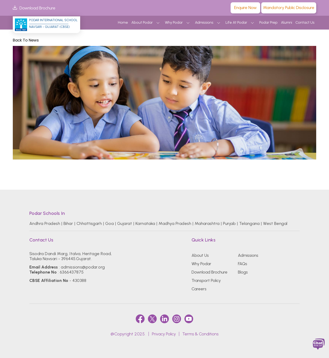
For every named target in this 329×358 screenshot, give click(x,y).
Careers (199, 288)
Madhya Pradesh (175, 223)
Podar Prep (268, 22)
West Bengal (275, 223)
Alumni (286, 22)
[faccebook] (140, 318)
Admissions (204, 22)
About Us (200, 255)
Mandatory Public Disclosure (288, 7)
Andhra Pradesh (44, 223)
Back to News (26, 40)
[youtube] (188, 318)
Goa (109, 223)
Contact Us (305, 22)
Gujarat (124, 223)
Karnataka (145, 223)
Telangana (249, 223)
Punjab (229, 223)
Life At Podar (236, 22)
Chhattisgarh (89, 223)
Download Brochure (34, 7)
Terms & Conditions (200, 333)
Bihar (68, 223)
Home (123, 22)
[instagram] (176, 318)
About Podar (142, 22)
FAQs (242, 263)
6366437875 (72, 272)
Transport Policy (206, 280)
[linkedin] (164, 318)
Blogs (243, 272)
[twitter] (152, 318)
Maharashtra (207, 223)
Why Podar (174, 22)
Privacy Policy (164, 333)
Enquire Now (245, 7)
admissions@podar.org (83, 267)
